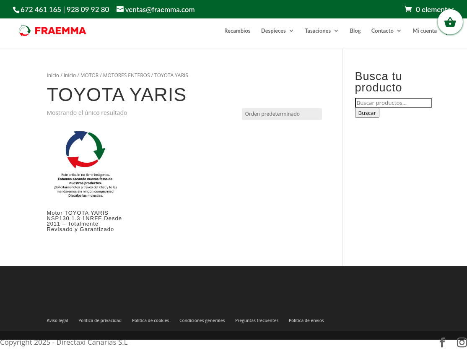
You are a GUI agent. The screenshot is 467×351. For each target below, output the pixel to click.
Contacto (382, 31)
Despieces (273, 31)
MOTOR (89, 75)
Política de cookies (150, 320)
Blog (355, 31)
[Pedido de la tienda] (282, 114)
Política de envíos (306, 320)
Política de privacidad (100, 320)
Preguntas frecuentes (256, 320)
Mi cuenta (425, 31)
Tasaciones (318, 31)
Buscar (367, 113)
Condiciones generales (202, 320)
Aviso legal (57, 320)
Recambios (237, 31)
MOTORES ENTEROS (126, 75)
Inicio (53, 75)
